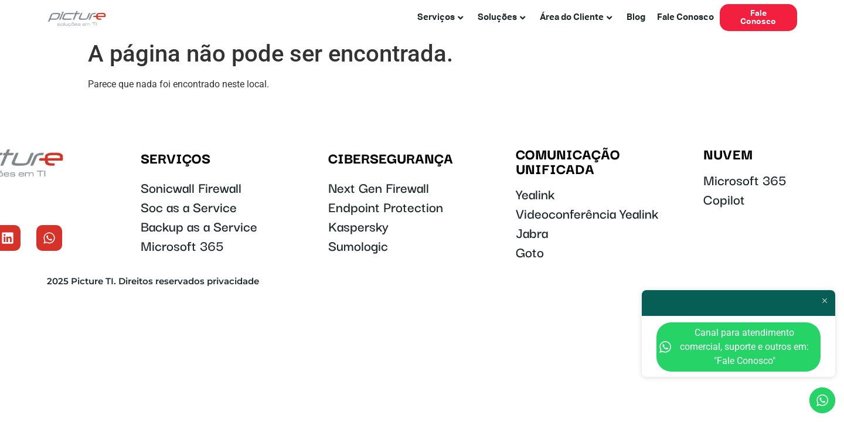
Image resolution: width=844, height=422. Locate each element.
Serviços (440, 17)
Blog (636, 17)
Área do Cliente (576, 17)
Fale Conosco (685, 17)
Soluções (501, 17)
